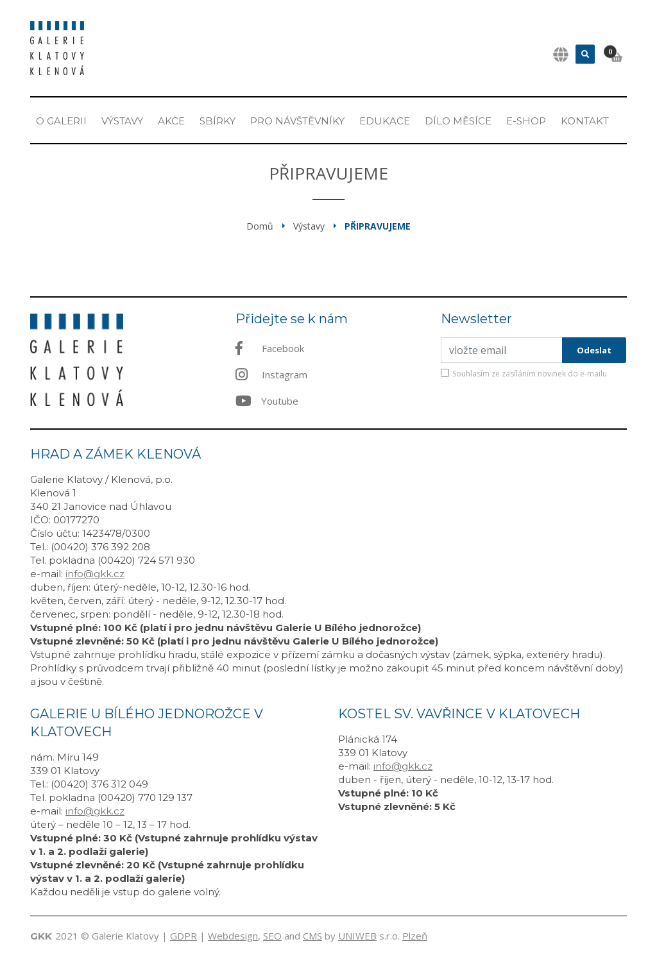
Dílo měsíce (458, 121)
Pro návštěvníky (297, 121)
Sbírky (217, 121)
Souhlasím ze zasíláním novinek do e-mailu (529, 373)
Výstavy (122, 121)
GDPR (183, 935)
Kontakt (585, 121)
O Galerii (61, 121)
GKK (41, 936)
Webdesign (233, 935)
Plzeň (414, 935)
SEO (272, 935)
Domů (259, 226)
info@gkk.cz (94, 574)
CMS (312, 935)
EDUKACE (384, 121)
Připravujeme (378, 226)
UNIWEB (357, 935)
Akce (171, 121)
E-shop (526, 121)
